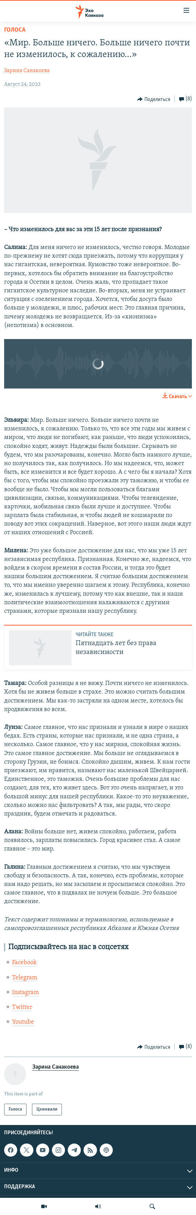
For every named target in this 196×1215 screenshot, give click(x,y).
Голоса (14, 30)
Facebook (24, 962)
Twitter (22, 1007)
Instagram (25, 992)
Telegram (24, 978)
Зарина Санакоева (27, 71)
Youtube (23, 1022)
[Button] (153, 99)
